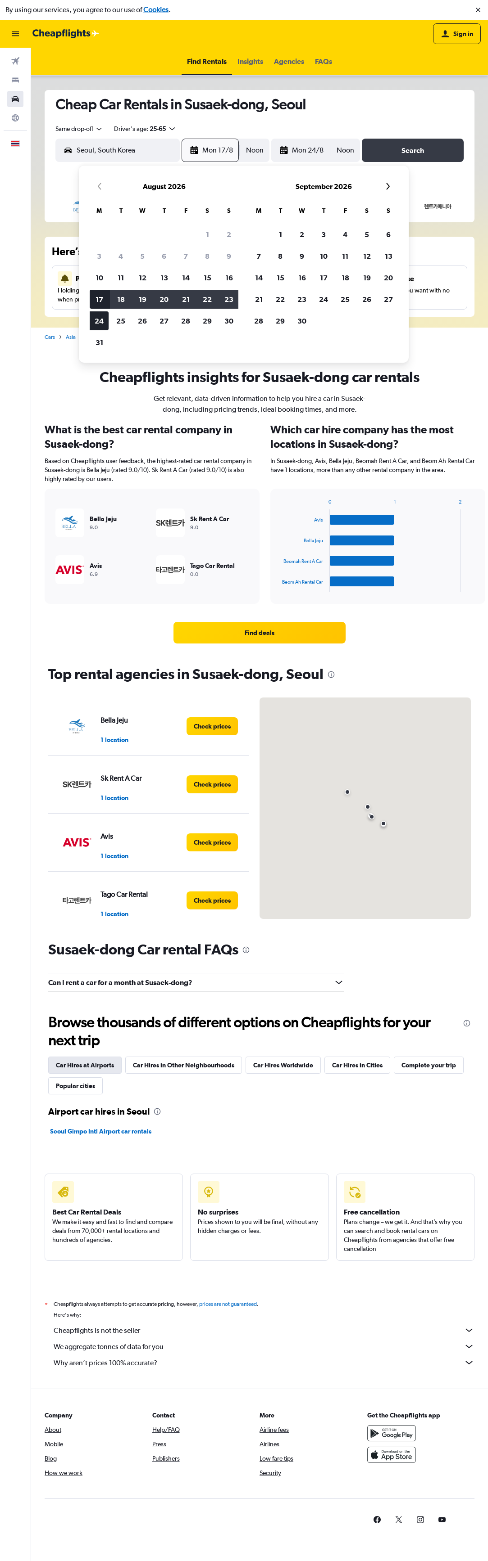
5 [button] (142, 256)
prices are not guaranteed (228, 1304)
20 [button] (164, 299)
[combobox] (79, 128)
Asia (71, 337)
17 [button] (99, 299)
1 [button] (207, 234)
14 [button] (186, 278)
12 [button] (142, 278)
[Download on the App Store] (391, 1455)
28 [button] (185, 321)
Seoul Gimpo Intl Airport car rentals (100, 1131)
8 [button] (207, 256)
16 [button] (229, 278)
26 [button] (142, 321)
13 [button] (164, 278)
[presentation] (331, 674)
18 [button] (121, 299)
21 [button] (186, 299)
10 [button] (99, 278)
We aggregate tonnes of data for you (264, 1346)
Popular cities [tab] (75, 1085)
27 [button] (164, 321)
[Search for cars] (15, 99)
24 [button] (99, 321)
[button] (478, 10)
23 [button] (228, 299)
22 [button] (207, 299)
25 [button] (120, 321)
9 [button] (229, 256)
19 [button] (142, 299)
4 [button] (121, 256)
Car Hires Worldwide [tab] (283, 1065)
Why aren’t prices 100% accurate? (264, 1362)
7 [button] (185, 256)
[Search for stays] (15, 80)
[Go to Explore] (15, 118)
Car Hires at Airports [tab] (85, 1065)
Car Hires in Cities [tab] (357, 1065)
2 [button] (229, 234)
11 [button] (121, 278)
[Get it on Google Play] (391, 1433)
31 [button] (99, 342)
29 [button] (207, 321)
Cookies (156, 9)
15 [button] (207, 278)
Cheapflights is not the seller (264, 1330)
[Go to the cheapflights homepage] (65, 33)
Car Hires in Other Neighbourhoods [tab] (183, 1065)
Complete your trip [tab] (428, 1065)
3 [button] (99, 256)
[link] (259, 632)
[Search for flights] (15, 61)
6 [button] (164, 256)
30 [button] (228, 321)
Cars (50, 337)
